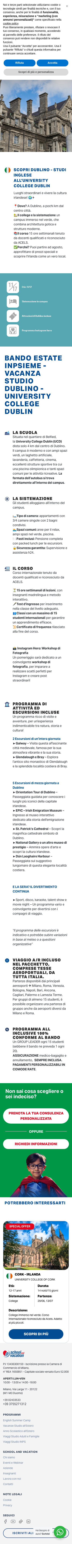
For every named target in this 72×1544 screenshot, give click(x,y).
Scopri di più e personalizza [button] (36, 71)
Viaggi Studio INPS (14, 1441)
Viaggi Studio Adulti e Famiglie (21, 1436)
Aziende (8, 1468)
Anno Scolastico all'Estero (18, 1431)
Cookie (7, 1500)
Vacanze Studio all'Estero (18, 1425)
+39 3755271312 (14, 1404)
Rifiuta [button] (19, 62)
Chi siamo (9, 1457)
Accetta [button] (52, 62)
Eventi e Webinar (13, 1462)
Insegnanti (9, 1473)
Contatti (8, 1484)
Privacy (7, 1505)
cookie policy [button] (10, 23)
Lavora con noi (12, 1478)
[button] (67, 6)
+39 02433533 (12, 1400)
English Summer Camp (17, 1420)
